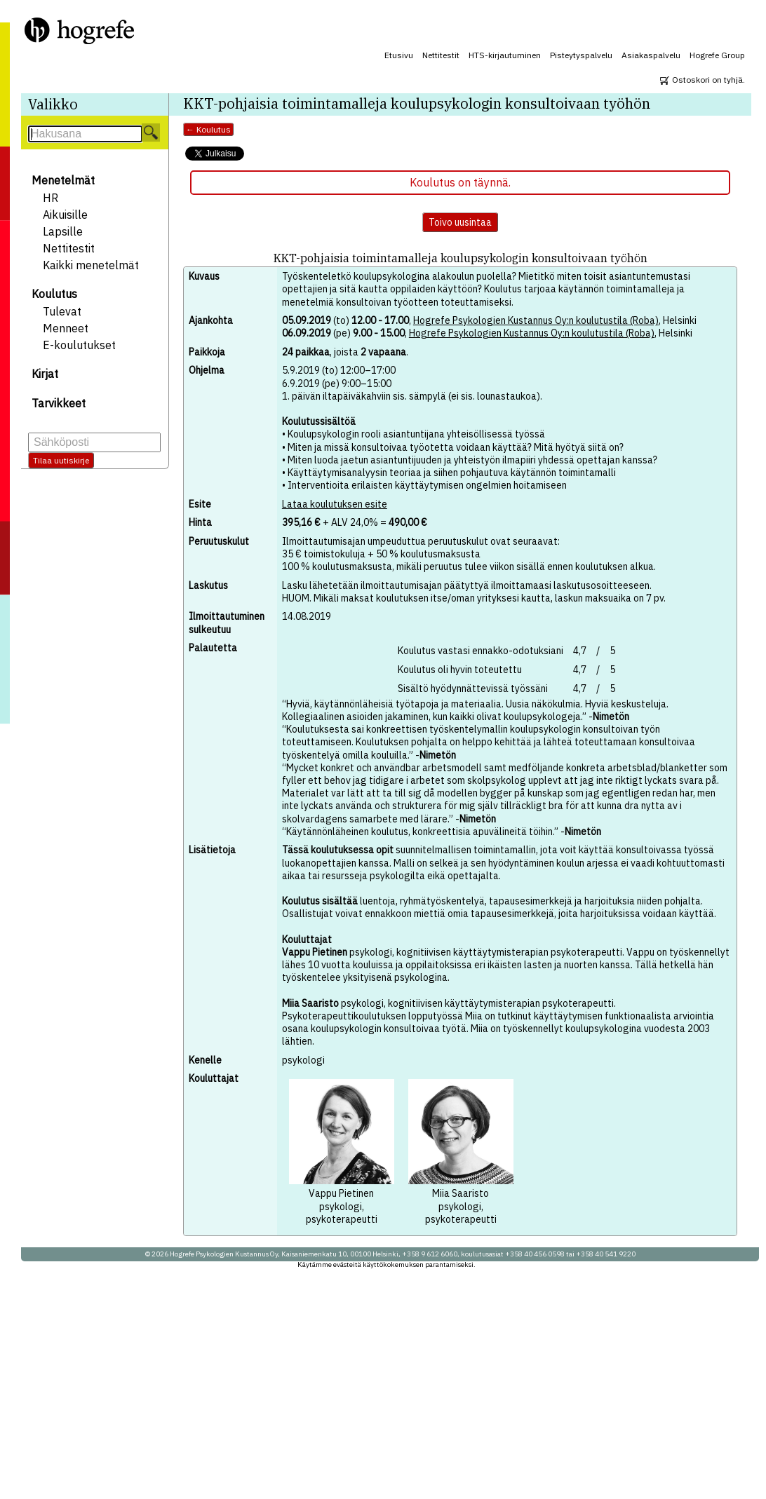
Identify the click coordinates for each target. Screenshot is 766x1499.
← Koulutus (208, 129)
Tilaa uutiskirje (61, 460)
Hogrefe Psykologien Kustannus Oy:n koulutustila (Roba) (536, 320)
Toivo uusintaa (460, 222)
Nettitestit (440, 55)
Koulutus (54, 294)
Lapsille (63, 231)
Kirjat (45, 374)
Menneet (65, 328)
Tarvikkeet (59, 403)
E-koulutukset (79, 345)
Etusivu (398, 55)
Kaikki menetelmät (91, 265)
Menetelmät (63, 180)
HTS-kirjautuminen (505, 55)
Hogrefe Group (717, 55)
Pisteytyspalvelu (581, 55)
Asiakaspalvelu (650, 55)
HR (50, 198)
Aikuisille (65, 215)
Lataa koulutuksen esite (334, 504)
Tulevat (62, 311)
